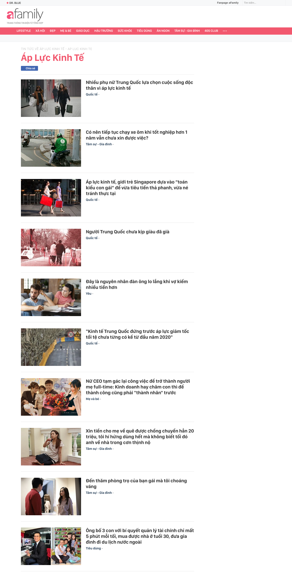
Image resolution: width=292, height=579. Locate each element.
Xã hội (40, 31)
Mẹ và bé (93, 399)
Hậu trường (103, 31)
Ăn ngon (163, 31)
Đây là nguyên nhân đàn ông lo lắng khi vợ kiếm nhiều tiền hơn (137, 284)
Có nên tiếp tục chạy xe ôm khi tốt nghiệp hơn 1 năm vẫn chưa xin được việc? (136, 135)
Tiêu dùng (144, 31)
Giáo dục (83, 31)
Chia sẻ (30, 68)
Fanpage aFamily (226, 2)
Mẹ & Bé (65, 31)
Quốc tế (92, 94)
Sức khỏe (125, 31)
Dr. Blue (13, 3)
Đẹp (53, 31)
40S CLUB (211, 31)
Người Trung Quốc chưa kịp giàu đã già (127, 232)
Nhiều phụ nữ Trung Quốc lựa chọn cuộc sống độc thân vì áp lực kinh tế (139, 85)
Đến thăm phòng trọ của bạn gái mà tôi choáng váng (136, 483)
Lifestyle (24, 31)
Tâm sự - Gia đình (187, 31)
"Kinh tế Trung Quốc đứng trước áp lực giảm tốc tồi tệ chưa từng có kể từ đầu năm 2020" (137, 334)
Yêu (89, 294)
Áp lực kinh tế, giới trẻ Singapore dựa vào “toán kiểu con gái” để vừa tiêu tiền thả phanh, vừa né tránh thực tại (137, 187)
